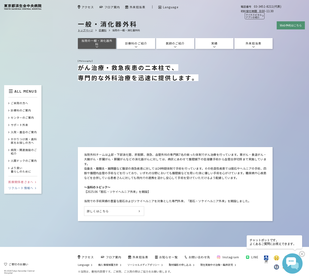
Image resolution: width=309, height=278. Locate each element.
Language (83, 264)
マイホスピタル (254, 16)
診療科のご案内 (21, 110)
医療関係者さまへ (22, 181)
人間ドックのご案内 (24, 161)
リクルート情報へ (22, 187)
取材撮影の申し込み (180, 264)
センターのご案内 (22, 118)
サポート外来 (19, 125)
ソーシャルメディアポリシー (143, 264)
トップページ (85, 30)
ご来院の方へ (19, 103)
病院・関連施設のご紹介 (24, 151)
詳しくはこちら (98, 211)
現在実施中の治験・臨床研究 (216, 264)
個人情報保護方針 (108, 264)
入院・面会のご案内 (24, 132)
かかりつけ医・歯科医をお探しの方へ (24, 141)
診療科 (102, 30)
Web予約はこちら (291, 25)
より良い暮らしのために (21, 169)
